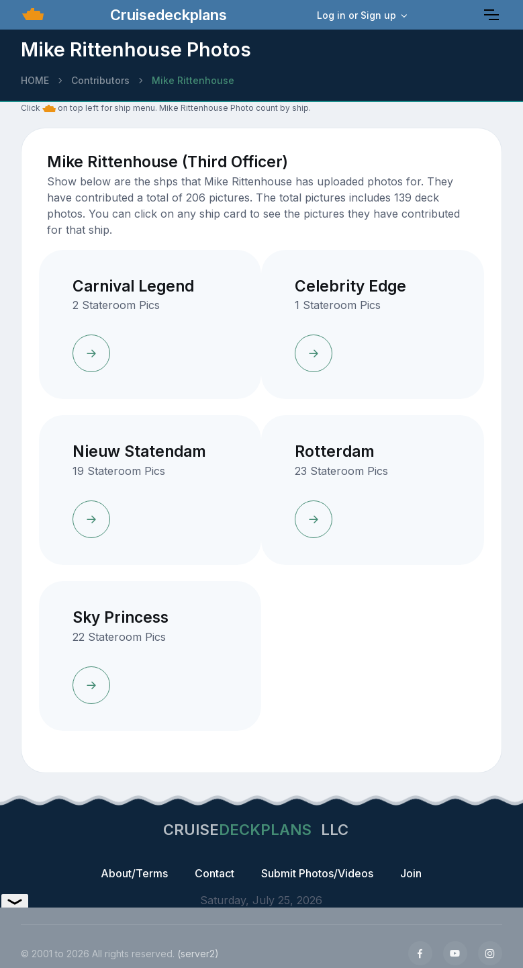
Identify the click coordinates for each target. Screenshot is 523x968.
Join (411, 873)
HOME (35, 80)
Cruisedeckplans (166, 15)
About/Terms (134, 873)
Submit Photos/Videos (317, 873)
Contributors (100, 80)
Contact (214, 873)
